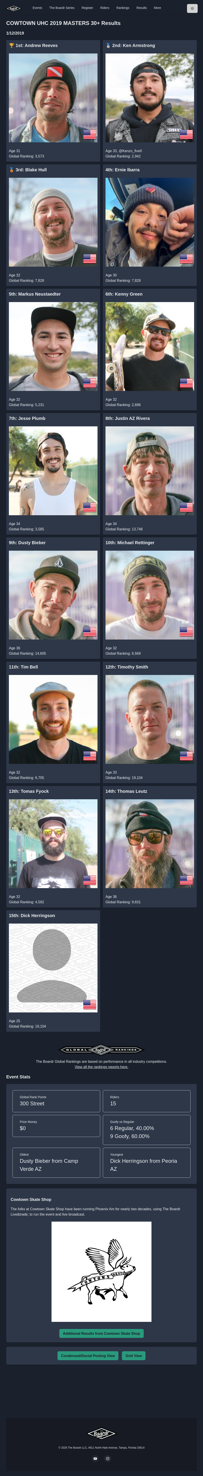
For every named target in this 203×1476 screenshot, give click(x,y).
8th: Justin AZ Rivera (127, 418)
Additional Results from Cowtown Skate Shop (101, 1333)
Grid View (133, 1356)
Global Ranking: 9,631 (123, 902)
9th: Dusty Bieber (27, 542)
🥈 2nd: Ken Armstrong (130, 45)
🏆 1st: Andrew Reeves (33, 45)
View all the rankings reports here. (101, 1067)
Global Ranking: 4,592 (26, 902)
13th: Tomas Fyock (29, 791)
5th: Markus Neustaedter (35, 294)
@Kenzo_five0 (130, 151)
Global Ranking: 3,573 (26, 156)
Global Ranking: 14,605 (27, 653)
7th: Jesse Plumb (27, 418)
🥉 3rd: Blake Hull (28, 169)
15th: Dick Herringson (32, 915)
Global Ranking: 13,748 (124, 529)
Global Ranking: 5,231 (26, 405)
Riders (104, 8)
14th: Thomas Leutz (126, 791)
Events (37, 8)
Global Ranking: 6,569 (123, 653)
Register (87, 8)
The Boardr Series (62, 8)
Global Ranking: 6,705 (26, 778)
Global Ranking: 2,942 (123, 156)
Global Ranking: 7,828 (26, 280)
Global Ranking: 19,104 (124, 778)
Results (141, 8)
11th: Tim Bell (23, 666)
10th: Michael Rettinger (129, 542)
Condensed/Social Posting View (88, 1356)
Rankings (122, 8)
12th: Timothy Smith (126, 666)
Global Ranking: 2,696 (123, 405)
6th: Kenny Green (124, 294)
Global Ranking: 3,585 (26, 529)
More (157, 8)
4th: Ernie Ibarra (122, 169)
